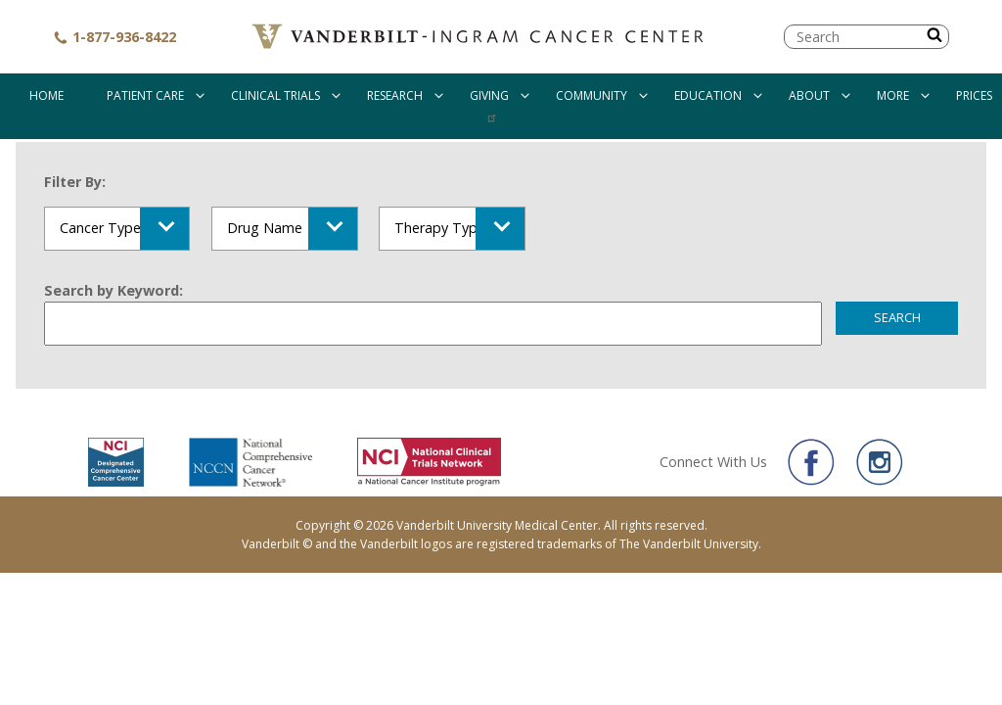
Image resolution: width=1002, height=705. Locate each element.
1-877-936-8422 (114, 36)
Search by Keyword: (113, 290)
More (893, 95)
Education (708, 95)
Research (395, 95)
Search (897, 317)
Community (591, 95)
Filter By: (75, 181)
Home (46, 95)
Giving (489, 95)
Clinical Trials (275, 95)
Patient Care (145, 95)
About (809, 95)
